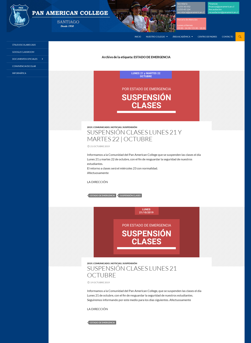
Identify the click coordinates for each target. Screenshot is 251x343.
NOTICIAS (116, 127)
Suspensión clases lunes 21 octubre (132, 271)
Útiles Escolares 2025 (24, 44)
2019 (89, 127)
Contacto (227, 36)
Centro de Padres (207, 36)
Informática (19, 73)
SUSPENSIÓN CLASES (130, 195)
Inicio (138, 36)
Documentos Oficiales (24, 59)
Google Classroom (23, 52)
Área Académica (181, 36)
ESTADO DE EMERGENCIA (102, 195)
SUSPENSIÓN (130, 127)
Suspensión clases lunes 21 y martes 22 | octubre (134, 135)
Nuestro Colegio (155, 36)
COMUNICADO (101, 127)
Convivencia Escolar (24, 66)
